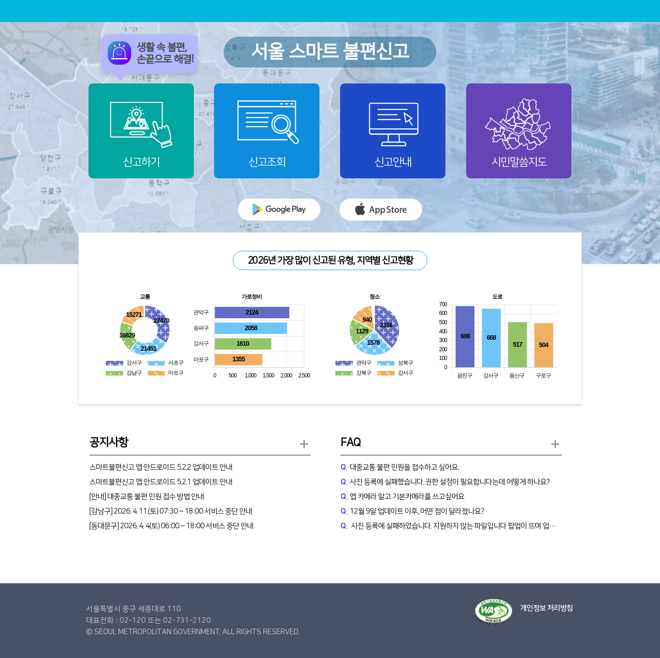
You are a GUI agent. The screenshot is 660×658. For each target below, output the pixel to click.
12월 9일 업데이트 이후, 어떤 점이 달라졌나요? (412, 511)
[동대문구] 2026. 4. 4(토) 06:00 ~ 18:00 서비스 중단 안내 (171, 526)
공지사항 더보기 (304, 444)
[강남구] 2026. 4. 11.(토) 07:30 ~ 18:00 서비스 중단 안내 (170, 511)
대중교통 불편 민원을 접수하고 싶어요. (400, 467)
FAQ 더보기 (555, 444)
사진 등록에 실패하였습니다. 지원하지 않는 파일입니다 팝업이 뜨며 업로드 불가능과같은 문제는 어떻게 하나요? (451, 526)
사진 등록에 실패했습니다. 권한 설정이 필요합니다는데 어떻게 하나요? (445, 482)
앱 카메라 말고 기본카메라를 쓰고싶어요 (402, 496)
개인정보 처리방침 (546, 608)
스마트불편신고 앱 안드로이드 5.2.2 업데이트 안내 (160, 467)
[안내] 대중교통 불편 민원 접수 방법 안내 (146, 496)
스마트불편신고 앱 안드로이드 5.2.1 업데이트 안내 (160, 482)
